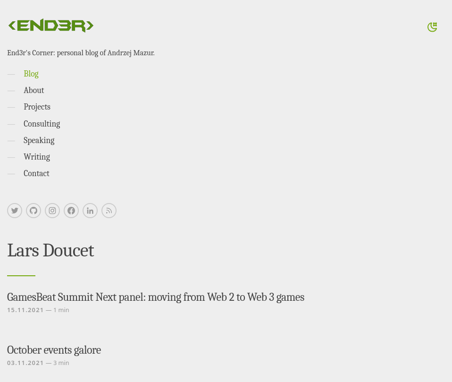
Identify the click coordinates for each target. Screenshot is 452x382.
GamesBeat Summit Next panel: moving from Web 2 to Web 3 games (155, 297)
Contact (37, 173)
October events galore (54, 350)
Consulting (42, 123)
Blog (31, 73)
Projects (37, 106)
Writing (37, 156)
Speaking (39, 140)
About (34, 90)
